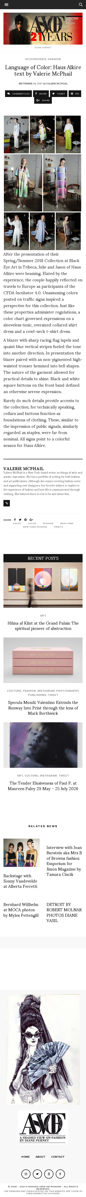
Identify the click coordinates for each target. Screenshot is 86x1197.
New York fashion (35, 527)
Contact (58, 1156)
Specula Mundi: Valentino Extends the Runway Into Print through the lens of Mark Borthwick (43, 707)
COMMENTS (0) (18, 93)
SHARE (41, 93)
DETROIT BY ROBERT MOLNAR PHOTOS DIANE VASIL (64, 912)
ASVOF (17, 523)
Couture (14, 690)
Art (43, 615)
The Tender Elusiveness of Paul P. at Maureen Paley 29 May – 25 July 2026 (43, 785)
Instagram (46, 690)
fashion (48, 523)
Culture (31, 775)
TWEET (58, 93)
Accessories (35, 59)
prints (58, 527)
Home (25, 1156)
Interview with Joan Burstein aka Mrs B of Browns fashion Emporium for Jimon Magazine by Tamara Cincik (64, 860)
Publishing (37, 695)
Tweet (53, 695)
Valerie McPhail (57, 83)
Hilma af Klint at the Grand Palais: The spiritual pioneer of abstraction (43, 625)
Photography (67, 690)
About (40, 1156)
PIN (75, 93)
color (32, 523)
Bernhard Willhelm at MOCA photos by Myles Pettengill (21, 909)
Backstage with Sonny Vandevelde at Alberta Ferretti (20, 880)
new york (66, 523)
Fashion (54, 59)
